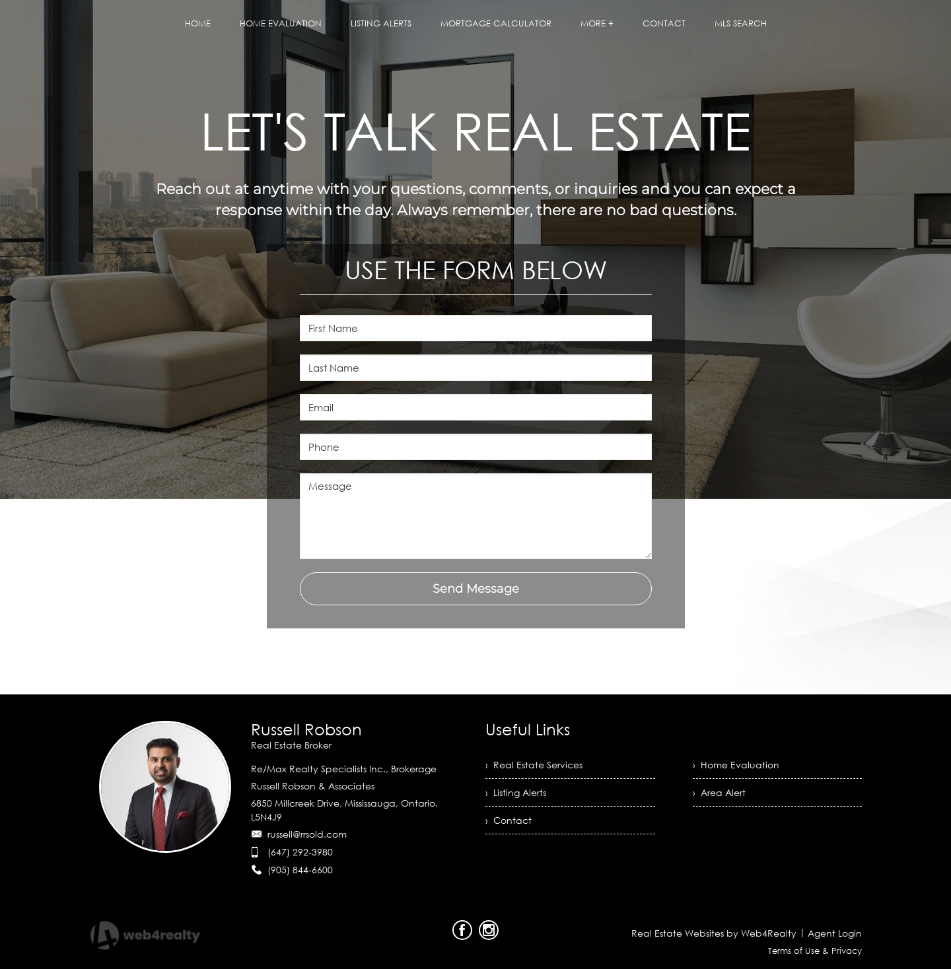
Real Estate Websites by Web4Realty (713, 933)
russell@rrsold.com (307, 834)
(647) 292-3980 (300, 851)
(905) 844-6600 (300, 869)
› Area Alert (719, 792)
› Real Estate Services (533, 764)
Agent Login (835, 933)
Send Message (476, 589)
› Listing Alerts (515, 792)
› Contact (508, 820)
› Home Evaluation (736, 764)
